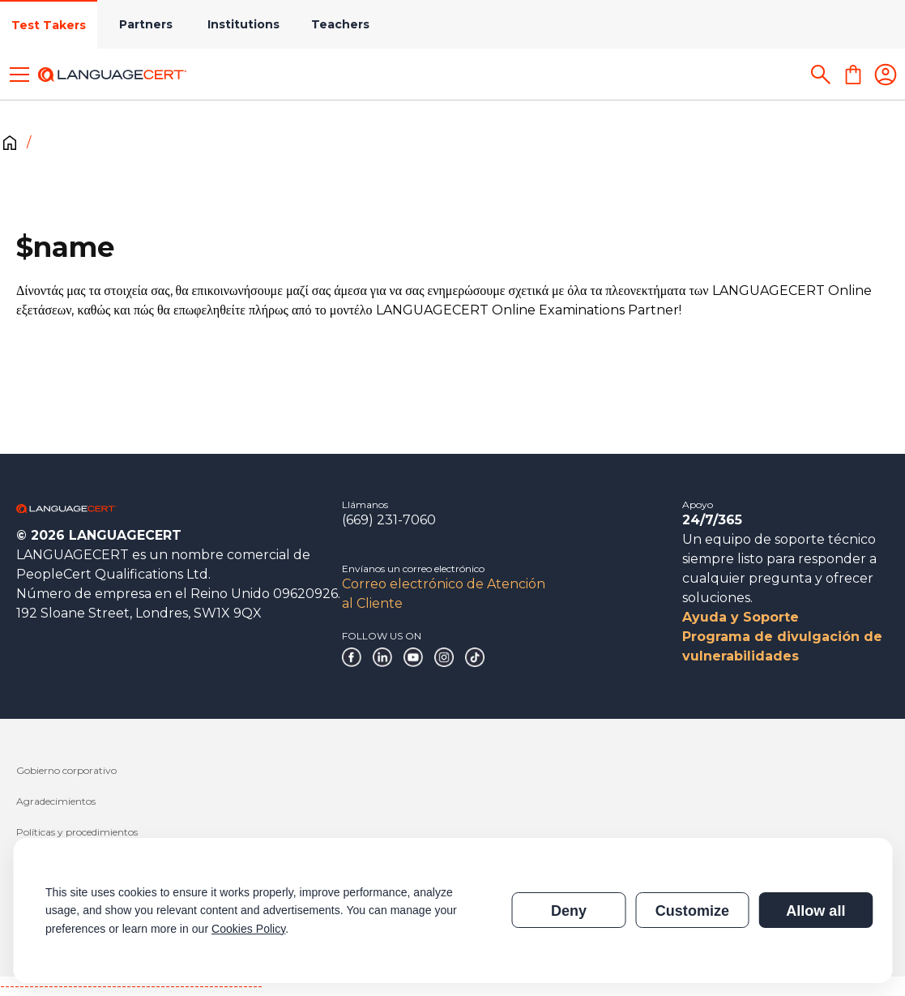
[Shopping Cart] (853, 75)
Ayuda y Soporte (740, 617)
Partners (146, 24)
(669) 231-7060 (389, 520)
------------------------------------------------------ (131, 986)
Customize (692, 911)
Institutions (243, 24)
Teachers (340, 24)
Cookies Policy (248, 928)
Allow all (815, 911)
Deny (569, 911)
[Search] (821, 75)
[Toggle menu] (19, 75)
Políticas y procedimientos (77, 832)
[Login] (886, 75)
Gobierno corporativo (66, 770)
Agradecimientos (56, 801)
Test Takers (48, 25)
